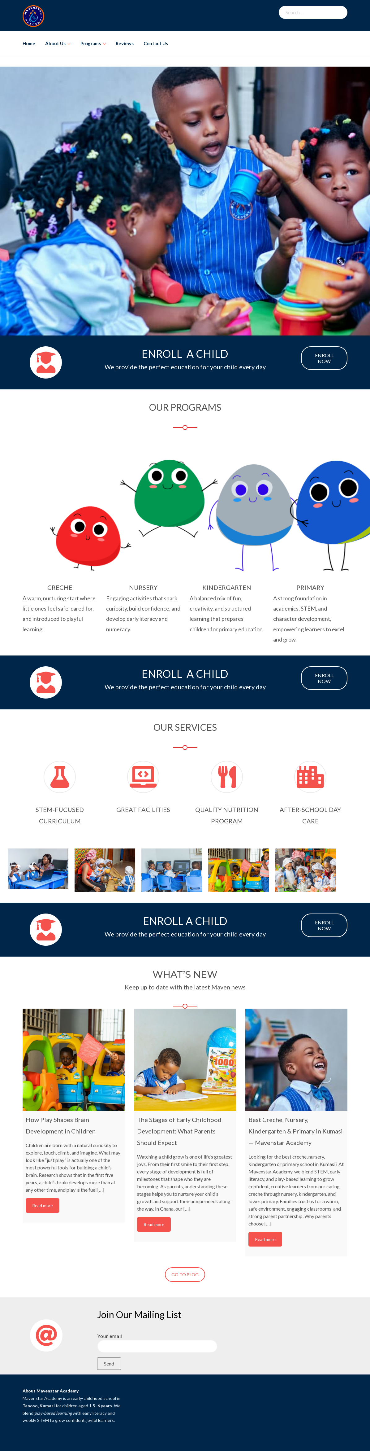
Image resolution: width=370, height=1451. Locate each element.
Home (29, 43)
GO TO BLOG (185, 1274)
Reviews (125, 43)
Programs (90, 43)
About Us (55, 43)
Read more (42, 1205)
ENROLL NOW (324, 358)
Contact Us (156, 43)
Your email (157, 1341)
